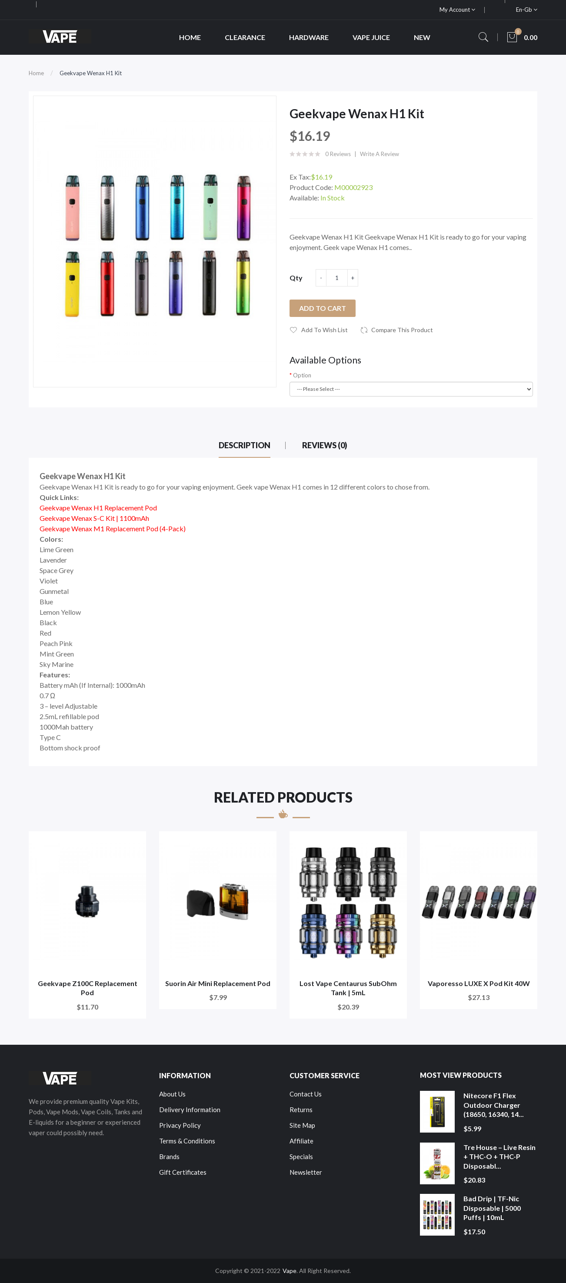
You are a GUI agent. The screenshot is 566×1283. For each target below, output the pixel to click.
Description (244, 445)
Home (36, 73)
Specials (301, 1156)
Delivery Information (189, 1109)
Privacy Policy (180, 1125)
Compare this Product (402, 329)
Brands (169, 1156)
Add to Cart (322, 308)
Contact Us (306, 1094)
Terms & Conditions (187, 1141)
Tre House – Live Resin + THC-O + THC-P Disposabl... (499, 1156)
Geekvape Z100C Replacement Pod (87, 988)
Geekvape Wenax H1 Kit (91, 73)
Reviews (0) (324, 445)
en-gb (526, 9)
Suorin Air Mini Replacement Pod (217, 983)
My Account (457, 9)
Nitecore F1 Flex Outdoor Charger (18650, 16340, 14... (493, 1104)
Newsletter (306, 1172)
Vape (289, 1270)
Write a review (379, 154)
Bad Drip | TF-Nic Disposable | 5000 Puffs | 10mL (492, 1207)
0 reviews (338, 154)
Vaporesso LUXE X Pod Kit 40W (479, 983)
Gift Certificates (182, 1172)
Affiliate (301, 1141)
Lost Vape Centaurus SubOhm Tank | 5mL (348, 988)
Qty (296, 277)
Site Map (302, 1125)
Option (302, 375)
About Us (172, 1094)
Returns (301, 1109)
